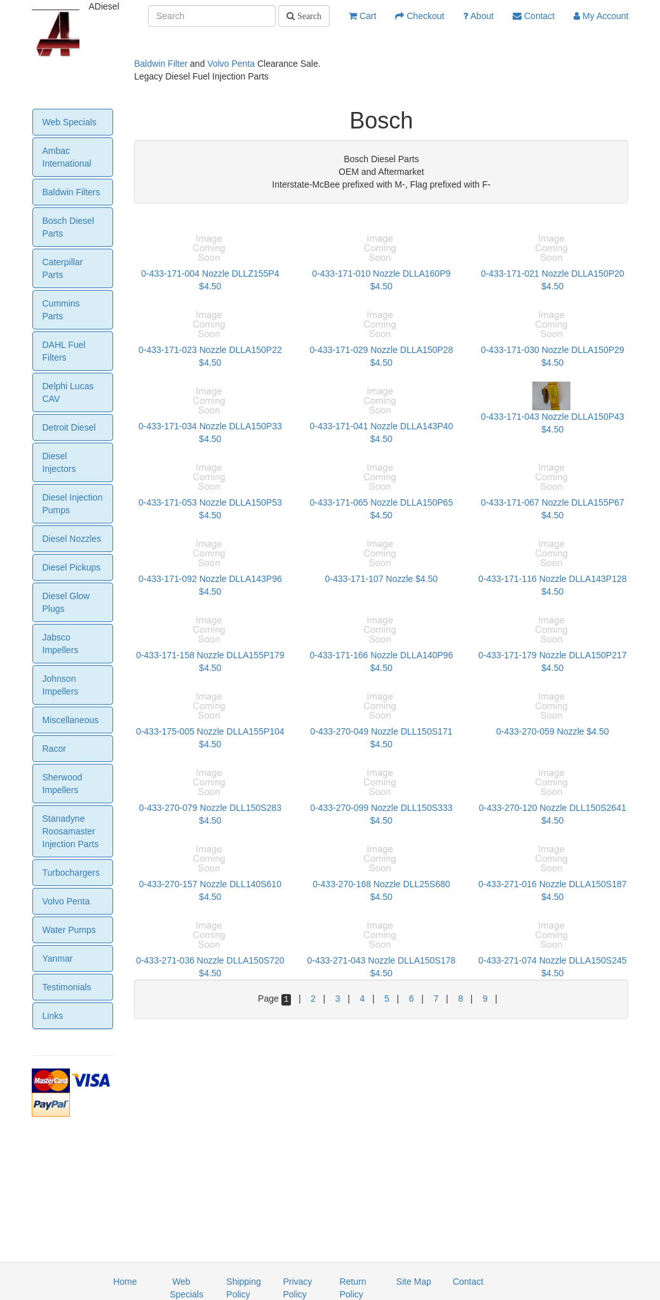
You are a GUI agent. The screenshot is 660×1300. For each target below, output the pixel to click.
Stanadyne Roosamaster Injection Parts (71, 831)
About (478, 16)
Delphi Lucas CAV (68, 392)
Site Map (413, 1281)
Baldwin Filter (160, 64)
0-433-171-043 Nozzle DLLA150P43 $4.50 (552, 412)
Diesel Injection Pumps (73, 503)
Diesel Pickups (72, 567)
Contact (534, 16)
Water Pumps (69, 930)
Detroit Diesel (69, 427)
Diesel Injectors (59, 462)
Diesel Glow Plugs (66, 602)
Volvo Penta (231, 64)
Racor (54, 748)
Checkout (419, 16)
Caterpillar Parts (63, 268)
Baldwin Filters (71, 192)
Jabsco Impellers (61, 643)
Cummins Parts (61, 309)
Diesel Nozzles (72, 539)
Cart (362, 16)
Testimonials (67, 987)
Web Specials (70, 122)
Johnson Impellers (61, 685)
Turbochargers (71, 873)
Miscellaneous (71, 720)
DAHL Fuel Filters (64, 351)
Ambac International (67, 157)
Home (125, 1281)
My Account (601, 16)
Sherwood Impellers (63, 783)
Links (53, 1016)
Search (308, 15)
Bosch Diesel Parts (69, 227)
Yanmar (58, 958)
